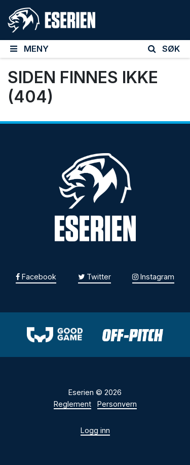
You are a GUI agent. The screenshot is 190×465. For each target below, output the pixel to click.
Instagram (153, 276)
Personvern (117, 404)
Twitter (94, 276)
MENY (29, 49)
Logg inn (95, 430)
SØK (164, 49)
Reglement (72, 404)
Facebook (36, 276)
